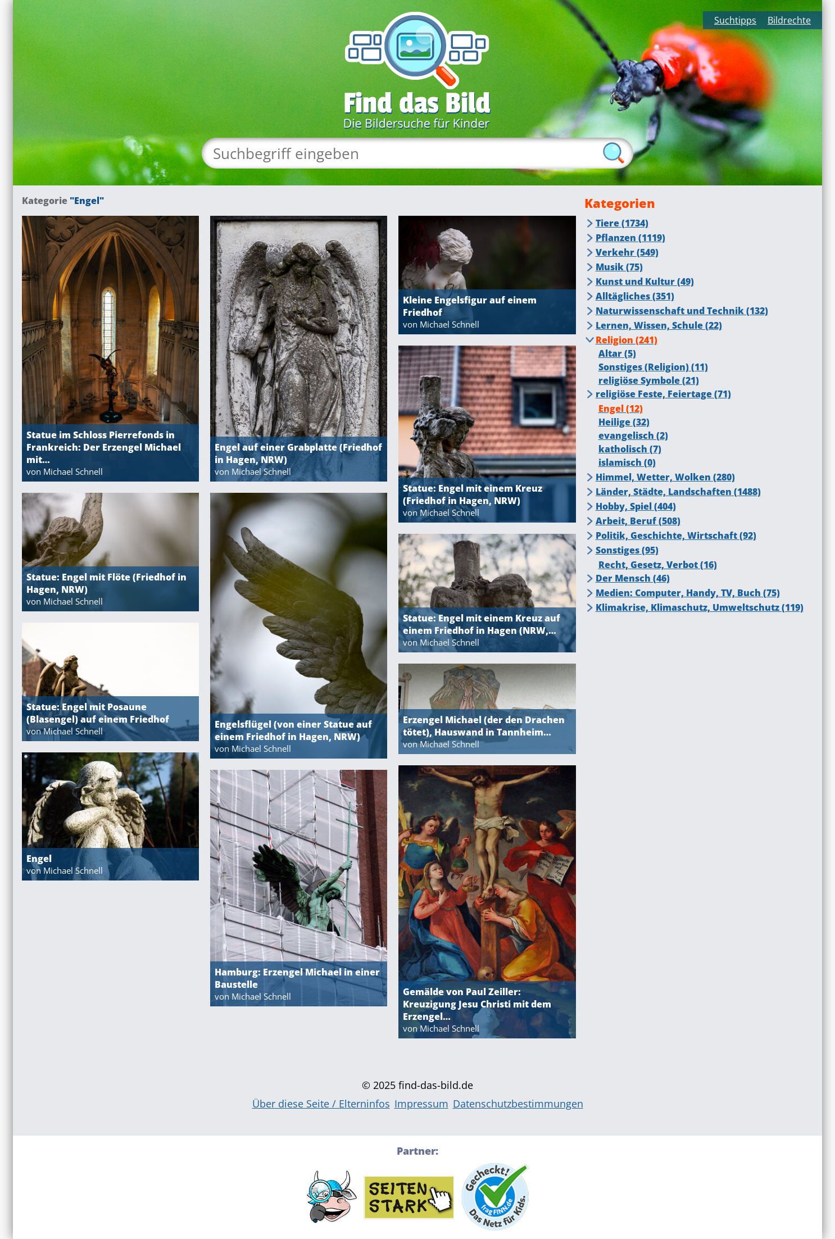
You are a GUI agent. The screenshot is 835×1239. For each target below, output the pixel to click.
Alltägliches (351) (635, 296)
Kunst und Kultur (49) (645, 281)
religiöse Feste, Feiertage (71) (663, 394)
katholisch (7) (629, 449)
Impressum (421, 1103)
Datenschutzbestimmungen (518, 1103)
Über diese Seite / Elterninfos (321, 1103)
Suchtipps (735, 20)
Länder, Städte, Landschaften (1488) (678, 491)
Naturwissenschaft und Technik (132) (682, 311)
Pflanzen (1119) (630, 238)
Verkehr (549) (627, 252)
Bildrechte (789, 20)
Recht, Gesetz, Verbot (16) (657, 565)
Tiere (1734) (622, 223)
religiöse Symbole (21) (648, 380)
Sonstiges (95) (627, 550)
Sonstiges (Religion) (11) (653, 367)
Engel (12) (620, 408)
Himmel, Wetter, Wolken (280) (665, 477)
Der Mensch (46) (633, 578)
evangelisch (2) (633, 435)
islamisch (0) (627, 462)
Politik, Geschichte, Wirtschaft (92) (676, 535)
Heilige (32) (624, 422)
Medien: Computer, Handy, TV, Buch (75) (688, 593)
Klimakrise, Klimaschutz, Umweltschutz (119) (700, 607)
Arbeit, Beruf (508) (638, 521)
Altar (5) (617, 353)
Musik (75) (619, 267)
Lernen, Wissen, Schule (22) (659, 325)
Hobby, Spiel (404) (636, 506)
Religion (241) (626, 340)
